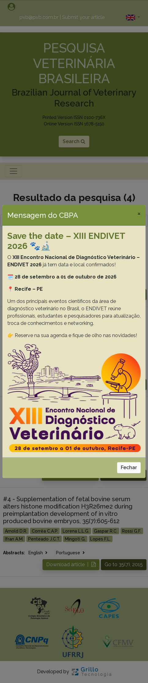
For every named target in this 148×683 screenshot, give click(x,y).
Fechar (129, 467)
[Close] (139, 213)
